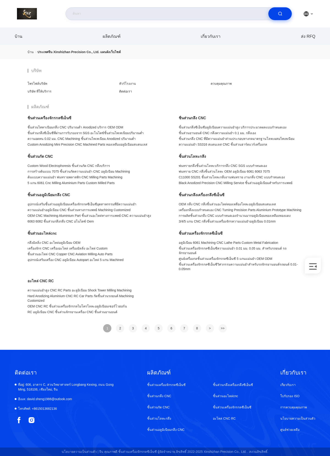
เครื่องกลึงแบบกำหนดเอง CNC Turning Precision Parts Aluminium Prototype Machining (240, 210)
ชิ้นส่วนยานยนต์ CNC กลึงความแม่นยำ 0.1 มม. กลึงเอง (217, 133)
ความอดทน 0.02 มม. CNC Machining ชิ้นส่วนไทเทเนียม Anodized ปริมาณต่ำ (82, 139)
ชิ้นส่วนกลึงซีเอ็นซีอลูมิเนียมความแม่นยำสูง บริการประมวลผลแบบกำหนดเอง (232, 127)
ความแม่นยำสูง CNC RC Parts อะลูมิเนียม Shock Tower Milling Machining (80, 290)
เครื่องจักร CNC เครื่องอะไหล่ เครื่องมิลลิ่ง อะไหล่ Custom (67, 248)
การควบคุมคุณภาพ (293, 407)
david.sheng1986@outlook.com (45, 399)
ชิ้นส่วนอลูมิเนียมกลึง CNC (49, 195)
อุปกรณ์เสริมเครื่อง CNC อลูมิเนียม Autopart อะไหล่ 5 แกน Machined (76, 260)
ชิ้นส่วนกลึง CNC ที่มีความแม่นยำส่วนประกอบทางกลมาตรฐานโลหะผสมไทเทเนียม (236, 139)
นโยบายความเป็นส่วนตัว (297, 418)
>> (222, 328)
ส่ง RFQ (308, 36)
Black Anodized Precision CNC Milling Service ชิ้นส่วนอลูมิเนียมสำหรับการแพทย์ (235, 183)
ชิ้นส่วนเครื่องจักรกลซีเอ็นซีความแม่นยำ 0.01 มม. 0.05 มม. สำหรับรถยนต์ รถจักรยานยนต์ (232, 251)
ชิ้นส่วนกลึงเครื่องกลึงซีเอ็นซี (201, 195)
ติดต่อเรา (125, 91)
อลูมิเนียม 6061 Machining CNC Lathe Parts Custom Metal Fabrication (228, 242)
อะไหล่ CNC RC (41, 281)
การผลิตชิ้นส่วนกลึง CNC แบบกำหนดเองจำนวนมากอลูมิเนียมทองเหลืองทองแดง (235, 215)
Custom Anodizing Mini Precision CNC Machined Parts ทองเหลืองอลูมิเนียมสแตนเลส (87, 144)
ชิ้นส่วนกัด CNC (40, 156)
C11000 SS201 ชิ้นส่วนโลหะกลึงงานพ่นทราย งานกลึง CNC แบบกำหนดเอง (232, 177)
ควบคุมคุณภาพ (221, 83)
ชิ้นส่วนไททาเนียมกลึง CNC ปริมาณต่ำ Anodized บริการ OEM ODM (75, 127)
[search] (280, 13)
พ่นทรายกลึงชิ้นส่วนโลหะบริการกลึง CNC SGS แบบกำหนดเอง (223, 166)
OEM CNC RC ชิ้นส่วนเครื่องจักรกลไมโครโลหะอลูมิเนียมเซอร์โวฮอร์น (77, 306)
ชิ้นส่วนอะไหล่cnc (42, 233)
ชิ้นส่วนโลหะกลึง (192, 156)
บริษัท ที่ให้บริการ (40, 91)
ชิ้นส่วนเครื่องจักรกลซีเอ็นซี (49, 118)
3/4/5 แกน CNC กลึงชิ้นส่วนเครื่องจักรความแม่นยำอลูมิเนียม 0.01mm (227, 221)
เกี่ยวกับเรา (210, 36)
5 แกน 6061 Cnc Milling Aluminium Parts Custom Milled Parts (71, 183)
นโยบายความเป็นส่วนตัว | (80, 451)
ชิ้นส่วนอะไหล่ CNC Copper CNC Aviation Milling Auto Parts (70, 254)
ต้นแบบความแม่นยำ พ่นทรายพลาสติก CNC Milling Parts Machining (75, 177)
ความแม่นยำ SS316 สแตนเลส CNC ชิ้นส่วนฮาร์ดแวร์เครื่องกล (223, 144)
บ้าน (18, 36)
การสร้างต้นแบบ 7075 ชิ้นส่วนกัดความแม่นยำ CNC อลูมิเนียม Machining (79, 171)
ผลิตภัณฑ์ (112, 36)
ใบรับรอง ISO (290, 396)
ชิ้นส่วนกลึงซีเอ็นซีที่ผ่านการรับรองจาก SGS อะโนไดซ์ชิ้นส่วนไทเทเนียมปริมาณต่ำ (86, 133)
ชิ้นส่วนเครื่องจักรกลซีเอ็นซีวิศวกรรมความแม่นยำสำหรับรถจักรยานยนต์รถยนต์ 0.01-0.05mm (238, 267)
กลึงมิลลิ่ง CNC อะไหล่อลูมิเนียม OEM (54, 242)
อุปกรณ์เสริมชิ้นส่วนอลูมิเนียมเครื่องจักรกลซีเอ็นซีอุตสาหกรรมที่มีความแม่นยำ (82, 204)
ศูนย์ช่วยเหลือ (290, 430)
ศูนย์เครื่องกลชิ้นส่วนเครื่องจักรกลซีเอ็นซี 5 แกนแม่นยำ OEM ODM (225, 259)
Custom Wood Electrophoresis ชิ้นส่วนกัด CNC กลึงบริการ (69, 166)
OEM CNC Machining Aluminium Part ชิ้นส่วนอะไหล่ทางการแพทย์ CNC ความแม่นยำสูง (89, 215)
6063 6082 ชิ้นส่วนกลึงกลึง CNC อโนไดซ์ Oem (61, 221)
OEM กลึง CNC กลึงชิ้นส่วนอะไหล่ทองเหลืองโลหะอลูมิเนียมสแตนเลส (227, 204)
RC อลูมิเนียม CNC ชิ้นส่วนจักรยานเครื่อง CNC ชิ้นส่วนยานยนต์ (72, 312)
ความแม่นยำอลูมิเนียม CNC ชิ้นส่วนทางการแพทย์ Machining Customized (79, 210)
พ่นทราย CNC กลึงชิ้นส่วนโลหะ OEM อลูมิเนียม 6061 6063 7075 (224, 171)
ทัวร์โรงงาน (127, 83)
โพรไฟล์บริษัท (37, 83)
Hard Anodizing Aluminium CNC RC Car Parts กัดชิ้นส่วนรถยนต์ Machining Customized (81, 298)
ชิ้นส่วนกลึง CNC (192, 118)
